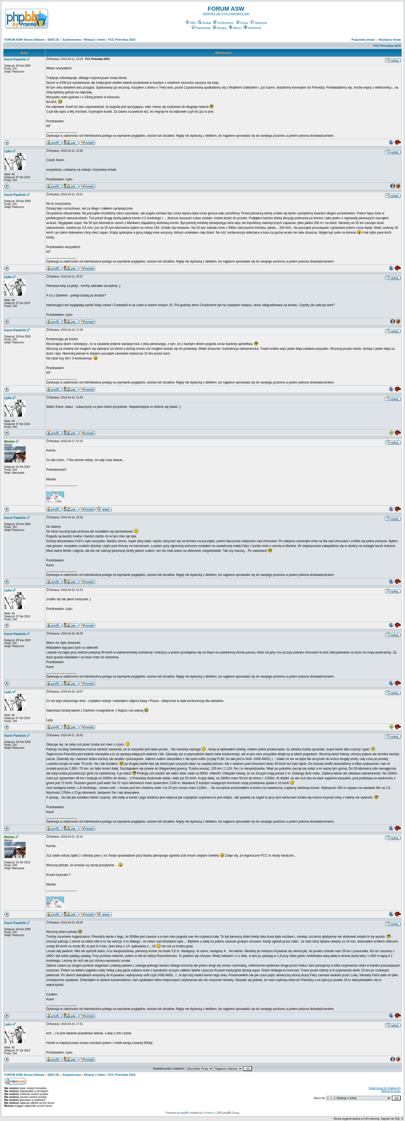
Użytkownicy (223, 22)
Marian (9, 441)
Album (235, 27)
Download (252, 27)
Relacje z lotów (94, 39)
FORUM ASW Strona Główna (24, 39)
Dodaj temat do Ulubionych (385, 1088)
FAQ (191, 22)
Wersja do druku (391, 1091)
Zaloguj (220, 27)
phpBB (185, 1112)
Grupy (242, 22)
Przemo (208, 1112)
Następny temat (390, 39)
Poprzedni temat (363, 39)
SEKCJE (53, 39)
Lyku (8, 151)
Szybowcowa (72, 39)
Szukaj (204, 22)
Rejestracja (201, 27)
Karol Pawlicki (15, 59)
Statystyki (259, 22)
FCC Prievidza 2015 (122, 39)
